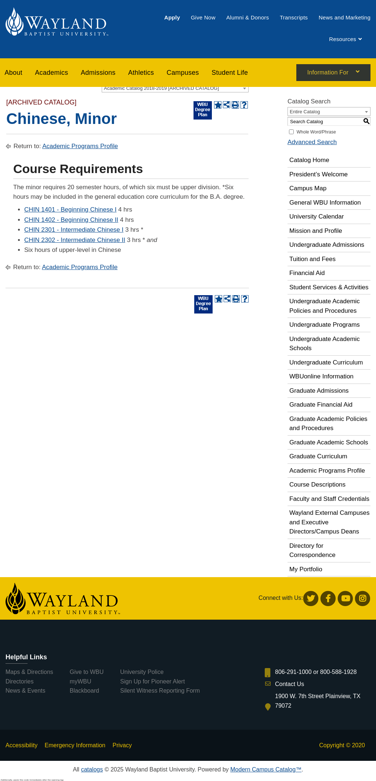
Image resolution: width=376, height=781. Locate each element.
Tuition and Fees (312, 259)
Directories (19, 681)
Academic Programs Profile (80, 146)
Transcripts (294, 17)
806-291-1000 (293, 672)
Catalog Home (309, 160)
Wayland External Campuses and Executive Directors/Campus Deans (329, 522)
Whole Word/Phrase (316, 132)
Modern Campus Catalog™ (265, 769)
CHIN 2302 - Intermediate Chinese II (74, 239)
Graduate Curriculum (318, 456)
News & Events (25, 691)
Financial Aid (307, 273)
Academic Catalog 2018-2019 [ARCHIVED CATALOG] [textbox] (161, 88)
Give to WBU (87, 672)
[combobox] (175, 88)
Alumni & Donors (247, 17)
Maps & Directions (29, 672)
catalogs (92, 769)
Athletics (141, 72)
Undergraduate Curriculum (326, 362)
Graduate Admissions (319, 390)
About (13, 72)
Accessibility (21, 745)
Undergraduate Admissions (326, 244)
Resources (342, 39)
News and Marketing (344, 17)
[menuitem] (172, 17)
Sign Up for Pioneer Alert (152, 681)
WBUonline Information (321, 376)
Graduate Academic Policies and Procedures (328, 423)
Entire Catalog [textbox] (305, 111)
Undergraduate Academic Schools (324, 344)
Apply (172, 17)
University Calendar (316, 216)
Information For (327, 73)
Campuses (183, 72)
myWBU (80, 681)
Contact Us (289, 684)
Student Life (230, 72)
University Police (141, 672)
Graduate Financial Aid (320, 404)
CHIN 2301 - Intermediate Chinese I (73, 229)
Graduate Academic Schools (328, 442)
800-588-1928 (338, 672)
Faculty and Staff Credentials (329, 498)
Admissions (98, 72)
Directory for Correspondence (312, 550)
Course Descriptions (317, 484)
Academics (51, 72)
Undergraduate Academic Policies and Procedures (324, 306)
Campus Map (307, 188)
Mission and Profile (315, 230)
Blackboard (84, 691)
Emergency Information (75, 745)
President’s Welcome (318, 174)
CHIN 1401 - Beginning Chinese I (70, 209)
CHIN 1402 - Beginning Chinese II (71, 219)
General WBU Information (325, 202)
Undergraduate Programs (324, 324)
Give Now (203, 17)
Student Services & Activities (328, 287)
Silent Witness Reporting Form (160, 691)
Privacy (121, 745)
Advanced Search (312, 142)
